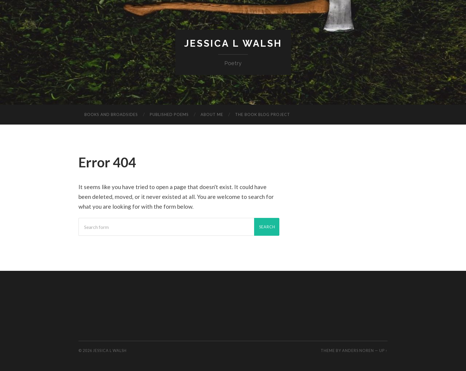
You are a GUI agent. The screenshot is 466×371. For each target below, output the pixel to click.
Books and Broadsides (111, 114)
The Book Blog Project (262, 114)
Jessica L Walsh (233, 43)
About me (212, 114)
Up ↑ (383, 350)
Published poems (169, 114)
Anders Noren (358, 350)
